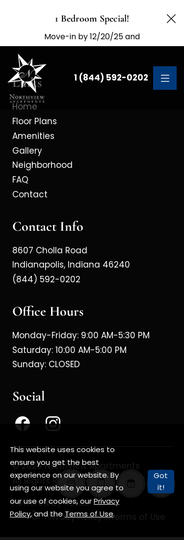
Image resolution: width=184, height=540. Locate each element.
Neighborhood (42, 148)
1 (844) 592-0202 (111, 60)
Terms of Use (89, 514)
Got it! (161, 481)
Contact (30, 177)
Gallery (27, 133)
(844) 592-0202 (46, 262)
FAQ (20, 162)
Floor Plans (34, 104)
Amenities (33, 119)
